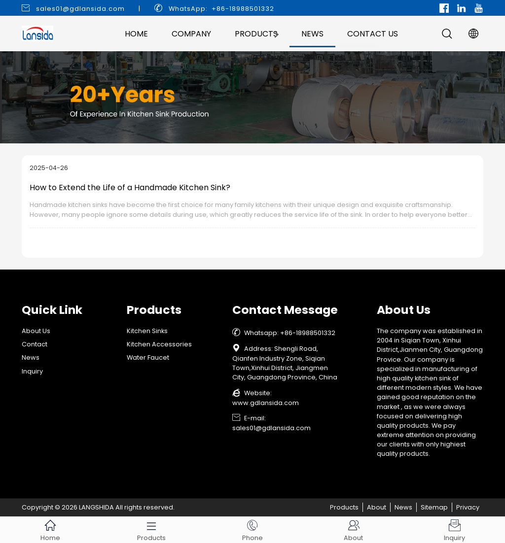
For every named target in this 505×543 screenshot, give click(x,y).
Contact (34, 344)
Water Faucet (148, 357)
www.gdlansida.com (265, 403)
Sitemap (434, 507)
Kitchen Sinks (147, 331)
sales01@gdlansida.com (80, 8)
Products (256, 33)
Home (136, 33)
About (376, 507)
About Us (36, 331)
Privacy (467, 507)
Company (191, 33)
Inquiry (32, 371)
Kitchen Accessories (159, 344)
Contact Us (372, 33)
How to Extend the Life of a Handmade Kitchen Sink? (130, 187)
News (312, 33)
